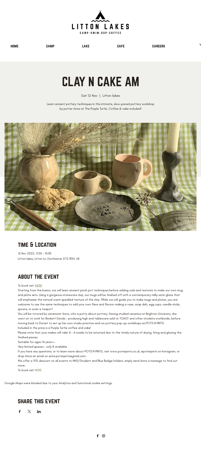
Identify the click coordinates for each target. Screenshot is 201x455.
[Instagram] (104, 436)
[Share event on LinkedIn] (39, 411)
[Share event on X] (29, 411)
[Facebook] (98, 436)
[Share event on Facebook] (20, 411)
